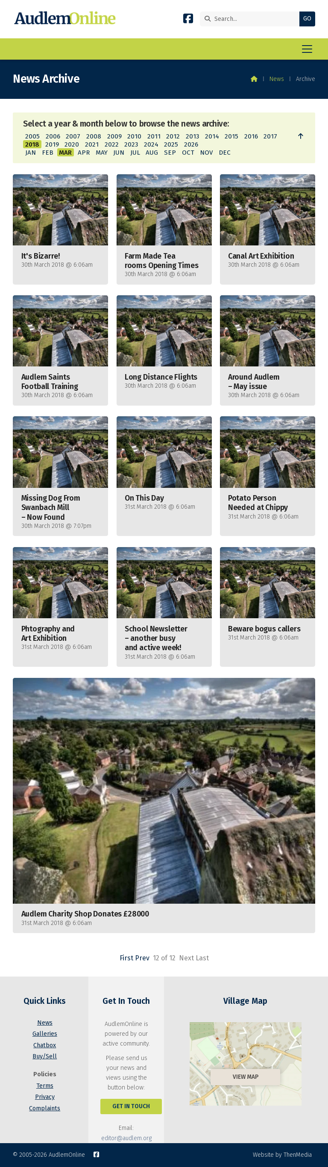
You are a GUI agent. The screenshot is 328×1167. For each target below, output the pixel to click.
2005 (32, 136)
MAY (102, 152)
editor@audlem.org (126, 1138)
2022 (112, 144)
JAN (30, 152)
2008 (93, 136)
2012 (173, 136)
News (276, 79)
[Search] (251, 19)
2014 (212, 136)
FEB (47, 152)
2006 (53, 136)
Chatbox (44, 1045)
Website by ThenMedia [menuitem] (282, 1154)
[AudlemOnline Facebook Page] (188, 20)
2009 (114, 136)
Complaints (44, 1108)
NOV (206, 152)
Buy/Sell (44, 1056)
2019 (52, 144)
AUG (152, 152)
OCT (188, 152)
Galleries (44, 1033)
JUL (135, 152)
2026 (191, 144)
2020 (71, 144)
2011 (154, 136)
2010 (134, 136)
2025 (171, 144)
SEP (170, 152)
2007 (73, 136)
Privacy (45, 1097)
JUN (118, 152)
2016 (251, 136)
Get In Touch (131, 1106)
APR (84, 152)
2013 (192, 136)
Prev (142, 958)
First (126, 958)
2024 (151, 144)
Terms (44, 1085)
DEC (225, 152)
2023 (131, 144)
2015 (231, 136)
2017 (270, 136)
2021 (92, 144)
